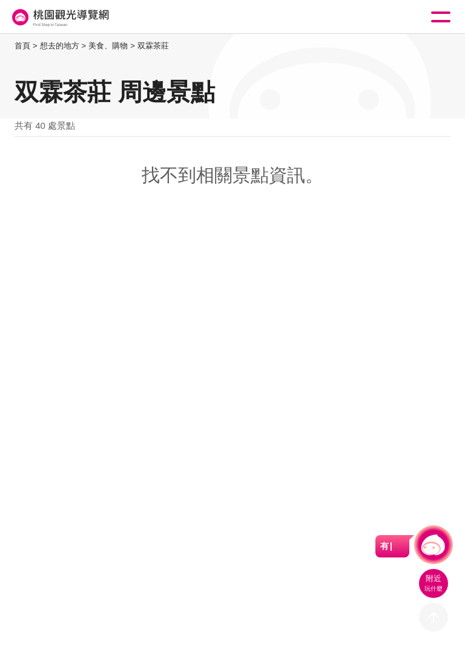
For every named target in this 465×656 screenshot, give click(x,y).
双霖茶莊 (153, 45)
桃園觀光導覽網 (59, 17)
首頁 (22, 45)
